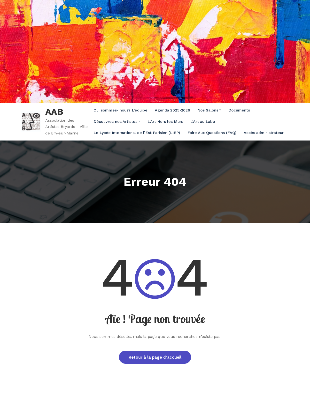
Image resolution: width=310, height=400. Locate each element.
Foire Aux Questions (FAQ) (211, 132)
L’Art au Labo (202, 121)
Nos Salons (209, 110)
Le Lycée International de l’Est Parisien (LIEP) (136, 132)
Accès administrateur (264, 132)
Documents (239, 110)
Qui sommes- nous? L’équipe (120, 110)
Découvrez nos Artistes (116, 121)
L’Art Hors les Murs (165, 121)
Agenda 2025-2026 (172, 110)
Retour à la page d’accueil (155, 357)
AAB (54, 112)
